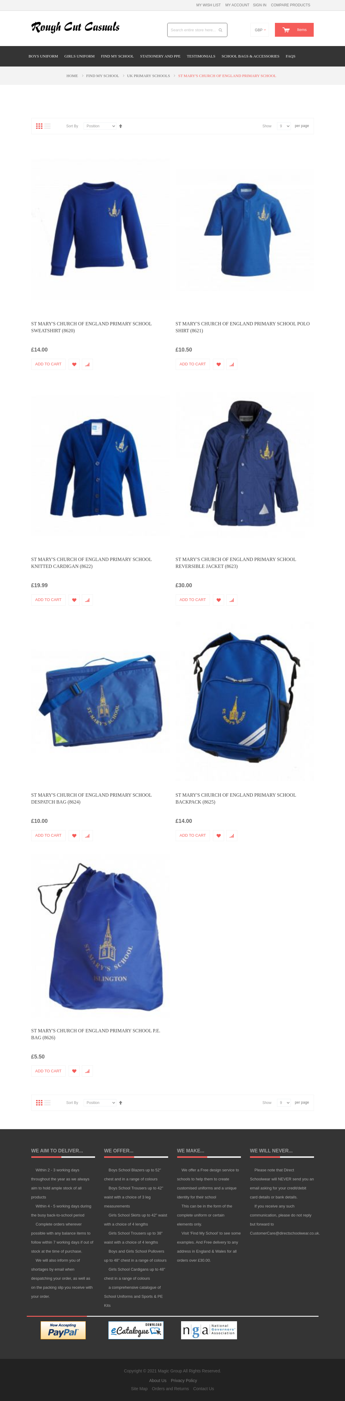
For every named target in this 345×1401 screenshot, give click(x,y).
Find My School (103, 75)
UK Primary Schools (149, 75)
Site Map (139, 1388)
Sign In (259, 5)
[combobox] (197, 30)
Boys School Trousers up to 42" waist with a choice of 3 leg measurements (133, 1197)
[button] (75, 364)
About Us (158, 1380)
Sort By (72, 126)
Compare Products (290, 5)
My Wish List (208, 5)
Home (72, 75)
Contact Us (203, 1388)
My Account (237, 5)
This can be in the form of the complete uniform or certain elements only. (204, 1215)
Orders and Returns (170, 1388)
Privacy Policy (184, 1380)
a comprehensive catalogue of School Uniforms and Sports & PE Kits (133, 1296)
